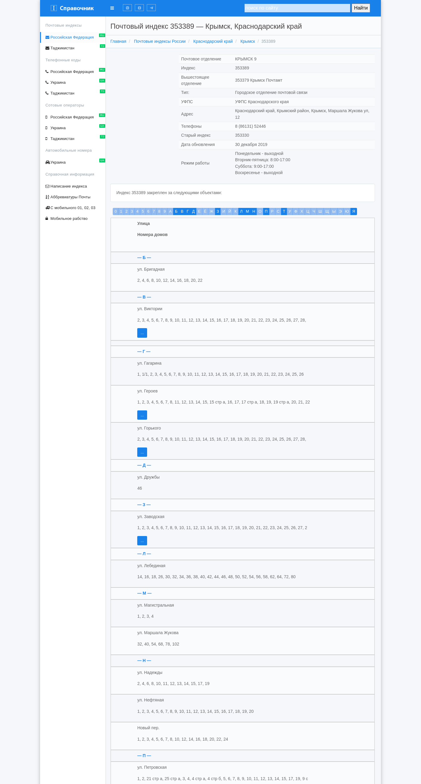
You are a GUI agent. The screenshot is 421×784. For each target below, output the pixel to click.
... (143, 333)
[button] (127, 7)
